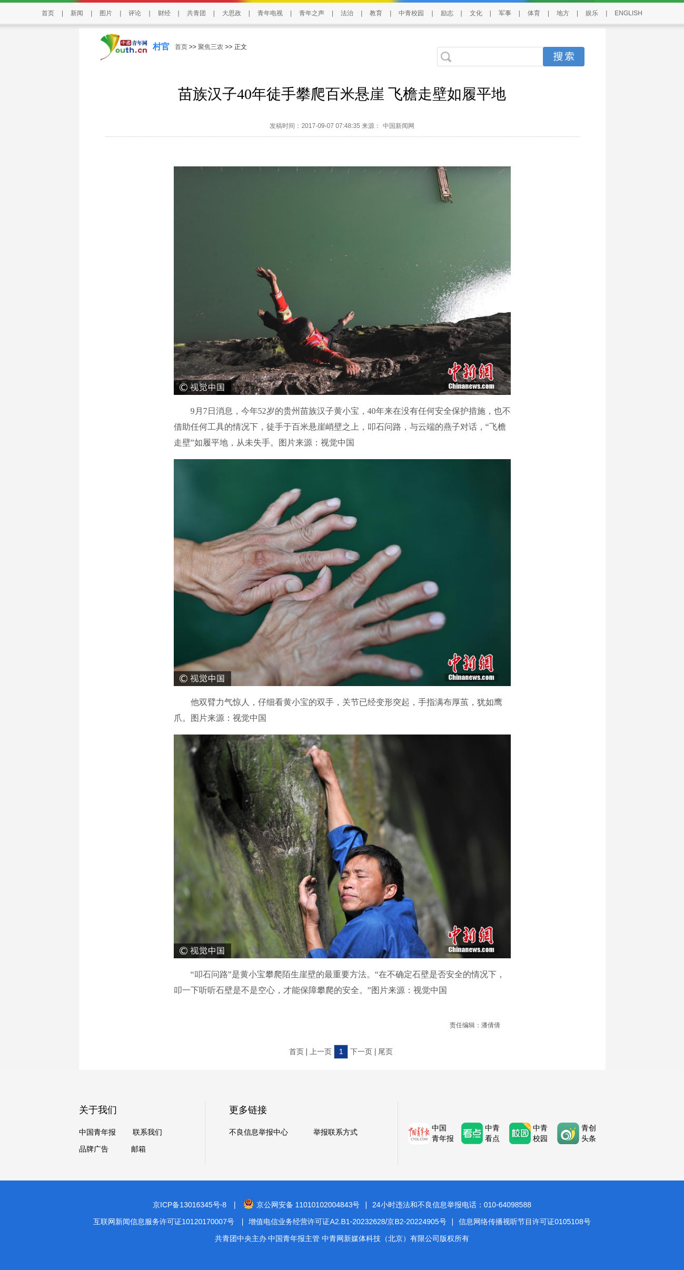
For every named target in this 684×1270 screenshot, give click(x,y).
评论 (134, 13)
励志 (447, 13)
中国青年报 (97, 1132)
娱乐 (592, 13)
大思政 (231, 13)
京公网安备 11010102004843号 (301, 1204)
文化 (476, 13)
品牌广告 (93, 1149)
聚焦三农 (210, 47)
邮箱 (138, 1149)
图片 (106, 13)
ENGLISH (628, 13)
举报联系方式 (335, 1132)
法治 (347, 13)
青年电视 (270, 13)
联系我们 (147, 1132)
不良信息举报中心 (258, 1132)
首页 (48, 13)
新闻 (77, 13)
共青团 (196, 13)
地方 (563, 13)
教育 (376, 13)
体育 (534, 13)
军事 (505, 13)
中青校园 (411, 13)
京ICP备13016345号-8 (189, 1204)
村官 (161, 46)
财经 (164, 13)
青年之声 (311, 13)
